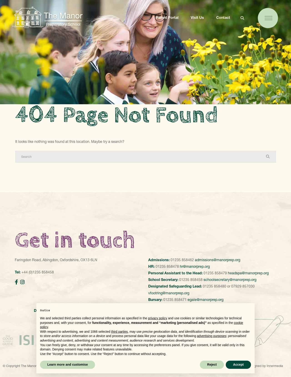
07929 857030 (243, 286)
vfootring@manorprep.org (168, 293)
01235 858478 (167, 266)
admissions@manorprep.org (217, 260)
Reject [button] (212, 364)
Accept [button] (238, 364)
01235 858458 (191, 279)
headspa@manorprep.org (248, 273)
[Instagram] (22, 282)
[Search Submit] (267, 156)
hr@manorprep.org (195, 266)
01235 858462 (182, 260)
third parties (119, 331)
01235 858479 (215, 273)
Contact (223, 17)
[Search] (141, 156)
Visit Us (197, 17)
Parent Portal (167, 17)
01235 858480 (214, 286)
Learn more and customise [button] (67, 364)
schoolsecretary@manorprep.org (229, 279)
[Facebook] (16, 282)
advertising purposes (211, 336)
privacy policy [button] (157, 318)
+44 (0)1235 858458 (37, 272)
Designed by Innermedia (265, 366)
